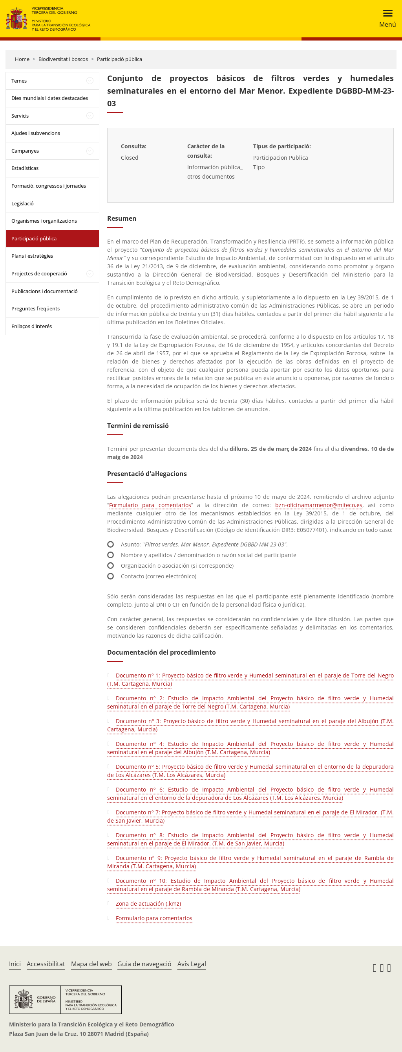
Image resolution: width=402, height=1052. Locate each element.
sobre (377, 353)
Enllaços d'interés (31, 326)
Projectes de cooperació (39, 273)
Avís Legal (191, 964)
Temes (19, 80)
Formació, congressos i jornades (48, 185)
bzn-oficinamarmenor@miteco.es (318, 505)
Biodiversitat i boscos (63, 59)
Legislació (22, 203)
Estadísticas (24, 168)
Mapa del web (91, 964)
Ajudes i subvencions (35, 133)
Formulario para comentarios (150, 505)
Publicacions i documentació (44, 291)
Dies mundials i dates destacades (49, 98)
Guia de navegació (144, 964)
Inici (15, 964)
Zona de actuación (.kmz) (148, 903)
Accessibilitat (46, 964)
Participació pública (119, 59)
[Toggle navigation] (385, 18)
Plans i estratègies (32, 255)
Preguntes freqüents (35, 308)
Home (22, 59)
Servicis (20, 115)
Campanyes (25, 150)
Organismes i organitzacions (44, 220)
